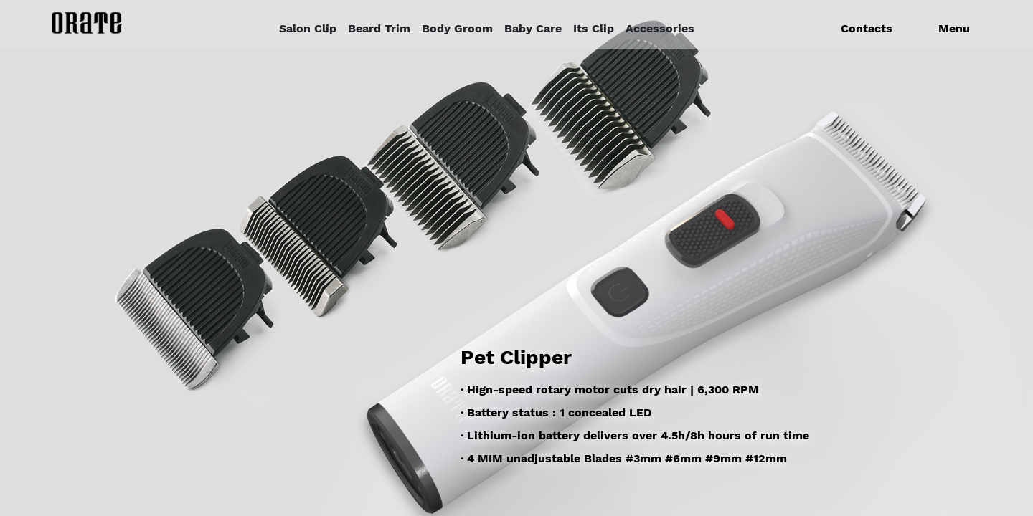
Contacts (866, 28)
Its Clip (593, 28)
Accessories (660, 28)
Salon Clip (307, 28)
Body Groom (457, 28)
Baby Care (533, 28)
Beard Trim (379, 28)
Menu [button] (954, 28)
